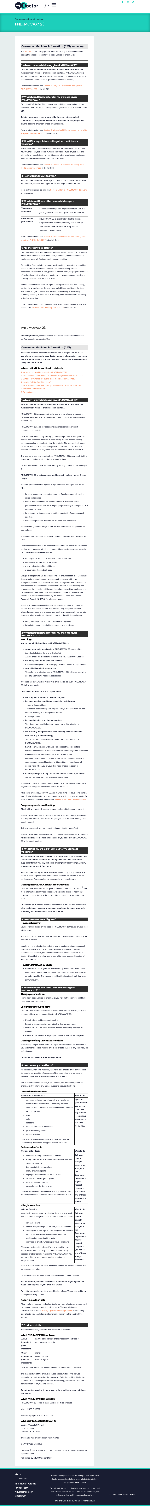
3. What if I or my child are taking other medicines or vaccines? (48, 379)
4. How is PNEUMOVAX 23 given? (36, 382)
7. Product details (28, 392)
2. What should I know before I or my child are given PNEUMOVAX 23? (51, 375)
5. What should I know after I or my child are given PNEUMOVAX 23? (51, 385)
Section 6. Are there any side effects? (47, 307)
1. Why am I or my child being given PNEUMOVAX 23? (44, 372)
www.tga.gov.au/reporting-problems (57, 1310)
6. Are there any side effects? (33, 389)
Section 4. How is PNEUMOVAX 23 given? (68, 190)
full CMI (28, 51)
